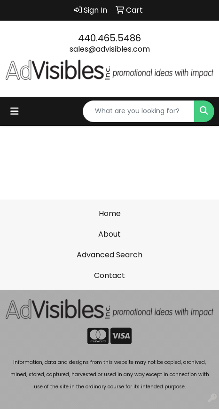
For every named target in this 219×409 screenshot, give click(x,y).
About (109, 234)
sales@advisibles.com (110, 49)
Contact (109, 275)
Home (110, 213)
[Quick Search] (139, 111)
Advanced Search (109, 254)
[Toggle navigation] (14, 111)
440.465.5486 (109, 38)
